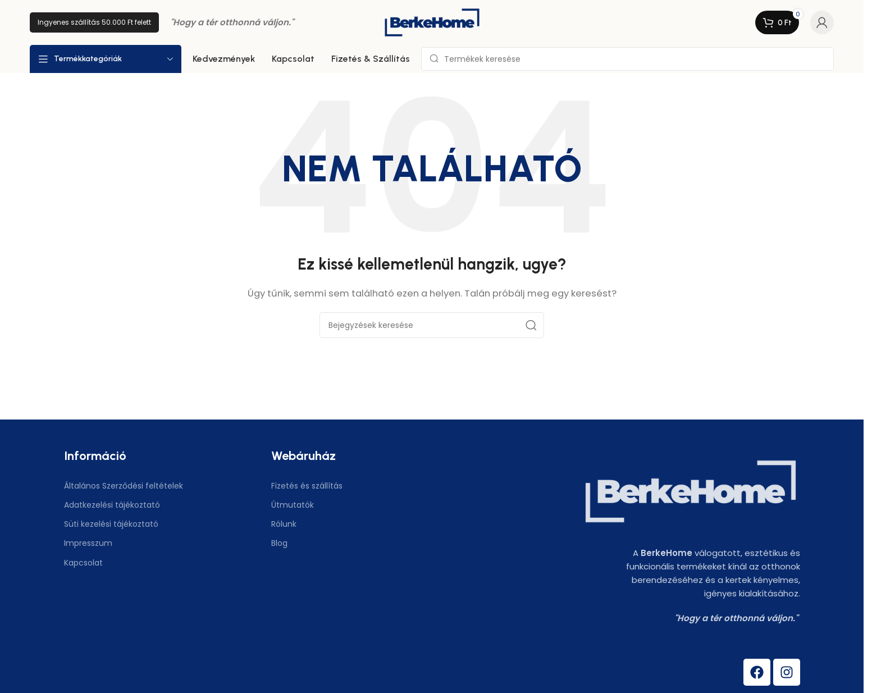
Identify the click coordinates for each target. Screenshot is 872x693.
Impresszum (88, 543)
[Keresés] (627, 59)
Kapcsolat (83, 562)
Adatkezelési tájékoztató (112, 504)
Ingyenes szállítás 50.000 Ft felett (94, 22)
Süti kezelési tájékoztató (111, 524)
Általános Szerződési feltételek (123, 485)
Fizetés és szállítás (307, 485)
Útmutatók (292, 504)
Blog (279, 543)
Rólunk (283, 524)
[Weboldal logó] (432, 22)
